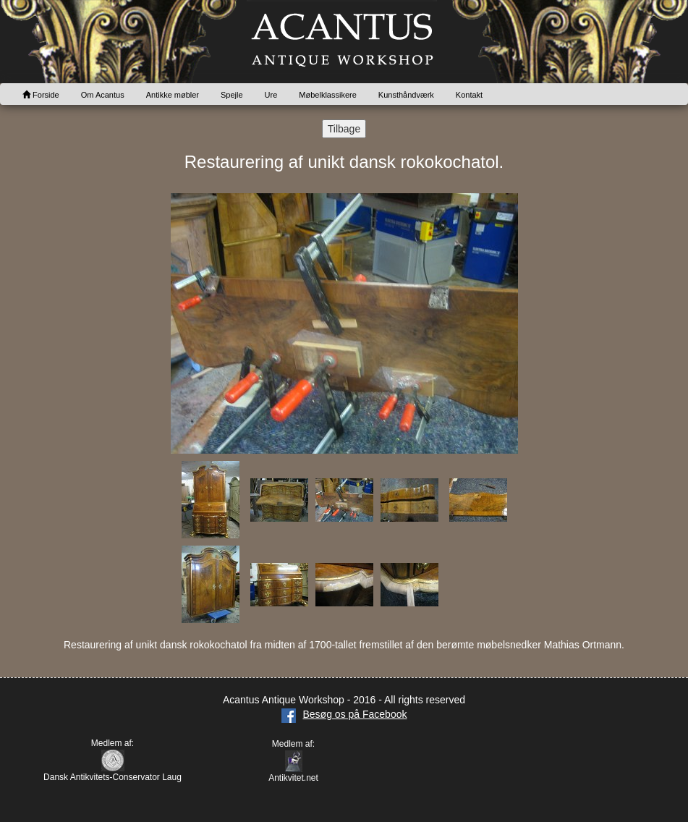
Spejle (232, 94)
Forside (40, 94)
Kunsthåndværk (406, 94)
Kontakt (469, 94)
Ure (271, 94)
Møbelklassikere (327, 94)
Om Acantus (102, 94)
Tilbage (344, 129)
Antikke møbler (172, 94)
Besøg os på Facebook (344, 714)
